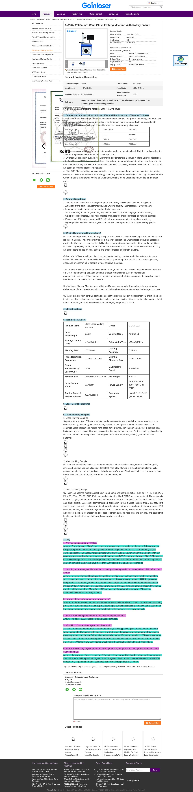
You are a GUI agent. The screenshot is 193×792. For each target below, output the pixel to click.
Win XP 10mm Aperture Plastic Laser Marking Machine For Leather (77, 770)
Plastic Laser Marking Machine (42, 46)
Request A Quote (132, 14)
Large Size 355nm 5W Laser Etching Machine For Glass (93, 749)
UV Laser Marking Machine (41, 28)
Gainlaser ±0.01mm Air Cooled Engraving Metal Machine (43, 775)
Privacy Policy (52, 790)
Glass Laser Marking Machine (56, 19)
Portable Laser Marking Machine (43, 33)
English (155, 3)
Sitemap (136, 780)
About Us (61, 14)
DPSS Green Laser (38, 72)
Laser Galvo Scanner (39, 68)
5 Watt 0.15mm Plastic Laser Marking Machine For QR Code (77, 780)
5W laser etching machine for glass (82, 667)
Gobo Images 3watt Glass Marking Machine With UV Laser (44, 770)
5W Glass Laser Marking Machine (141, 667)
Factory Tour (77, 14)
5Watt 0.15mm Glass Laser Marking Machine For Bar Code (113, 749)
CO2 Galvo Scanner (39, 77)
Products (46, 14)
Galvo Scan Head (38, 63)
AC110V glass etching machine (112, 667)
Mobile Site (130, 784)
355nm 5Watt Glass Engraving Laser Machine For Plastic (131, 749)
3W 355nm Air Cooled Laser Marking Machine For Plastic (77, 775)
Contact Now (119, 69)
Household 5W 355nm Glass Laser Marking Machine (73, 749)
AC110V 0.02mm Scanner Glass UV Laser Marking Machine (152, 749)
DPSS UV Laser (37, 41)
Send (155, 770)
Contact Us (113, 14)
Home (33, 14)
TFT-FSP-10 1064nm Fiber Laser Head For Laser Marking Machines (110, 770)
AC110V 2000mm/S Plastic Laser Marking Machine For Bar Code (76, 785)
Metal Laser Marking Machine (42, 59)
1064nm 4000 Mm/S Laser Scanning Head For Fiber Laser (109, 775)
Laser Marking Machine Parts (42, 81)
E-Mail (129, 780)
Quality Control (95, 14)
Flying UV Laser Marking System (43, 37)
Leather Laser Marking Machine (43, 55)
